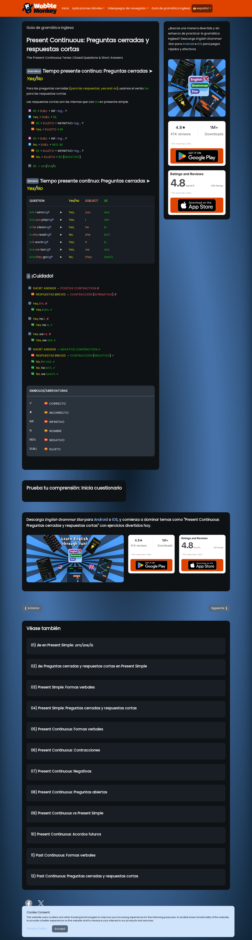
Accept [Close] (59, 929)
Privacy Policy (37, 928)
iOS (199, 44)
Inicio (65, 8)
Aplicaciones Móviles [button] (87, 8)
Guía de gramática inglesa (171, 8)
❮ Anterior (32, 608)
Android (188, 44)
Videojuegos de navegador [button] (127, 8)
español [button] (201, 8)
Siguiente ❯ (219, 608)
